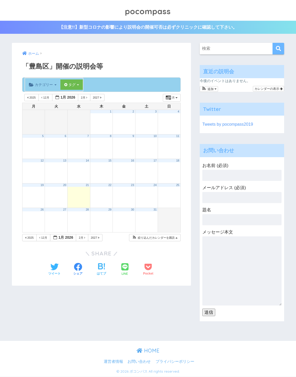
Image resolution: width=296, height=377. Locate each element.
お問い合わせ (139, 362)
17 (155, 160)
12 (42, 160)
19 (42, 185)
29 (109, 209)
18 (177, 160)
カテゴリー (43, 85)
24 (155, 185)
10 (155, 136)
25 (177, 185)
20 (64, 185)
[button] (154, 238)
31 (155, 209)
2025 (32, 97)
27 (64, 209)
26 (42, 209)
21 (87, 185)
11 (177, 136)
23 (132, 185)
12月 (45, 97)
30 (132, 209)
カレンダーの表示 (268, 89)
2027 (97, 97)
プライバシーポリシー (175, 362)
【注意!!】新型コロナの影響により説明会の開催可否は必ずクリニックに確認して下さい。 (148, 27)
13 (64, 160)
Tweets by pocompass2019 (228, 124)
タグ (71, 85)
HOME (148, 351)
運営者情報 (113, 362)
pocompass (148, 10)
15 (109, 160)
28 (87, 209)
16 (132, 160)
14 (87, 160)
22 (109, 185)
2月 (84, 97)
